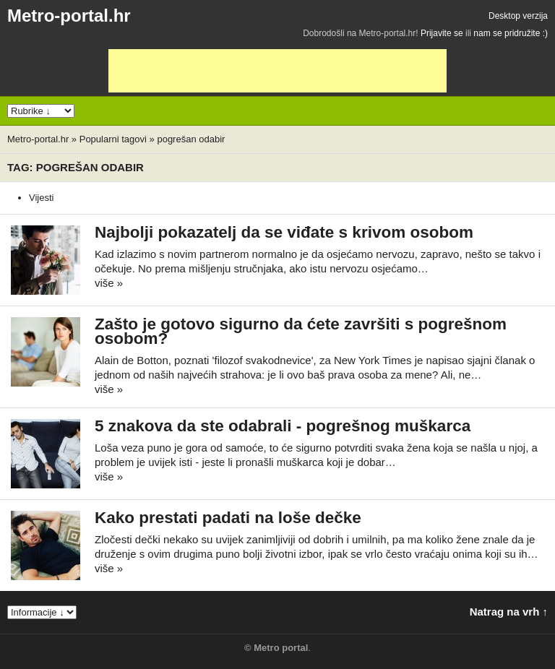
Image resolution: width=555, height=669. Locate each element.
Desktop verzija (518, 16)
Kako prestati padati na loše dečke (228, 518)
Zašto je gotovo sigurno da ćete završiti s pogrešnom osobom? (301, 331)
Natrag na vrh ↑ (509, 611)
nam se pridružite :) (510, 33)
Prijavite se (442, 33)
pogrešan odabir (191, 139)
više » (109, 283)
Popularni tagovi (113, 139)
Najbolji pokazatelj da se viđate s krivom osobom (284, 232)
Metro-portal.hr (69, 15)
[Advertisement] (277, 70)
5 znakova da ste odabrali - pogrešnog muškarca (282, 426)
